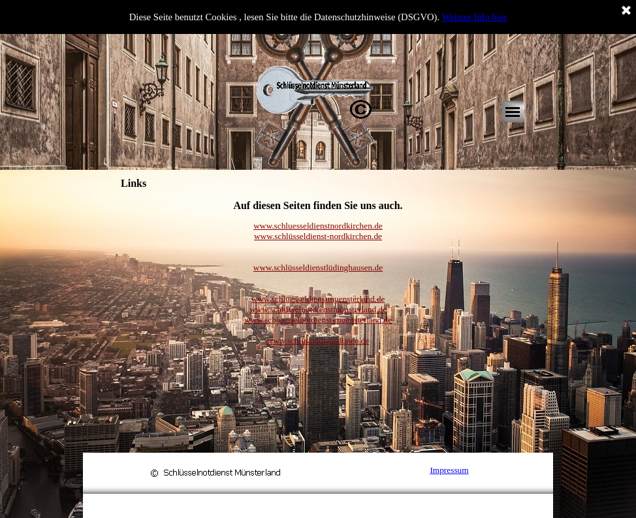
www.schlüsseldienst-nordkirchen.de (318, 236)
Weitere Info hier (474, 17)
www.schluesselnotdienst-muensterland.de (318, 320)
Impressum (449, 470)
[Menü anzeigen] (512, 112)
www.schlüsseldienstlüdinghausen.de (318, 267)
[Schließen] (626, 11)
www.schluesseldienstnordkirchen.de (318, 226)
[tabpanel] (318, 205)
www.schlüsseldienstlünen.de (318, 341)
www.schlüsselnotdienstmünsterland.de (318, 309)
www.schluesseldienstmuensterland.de (318, 299)
